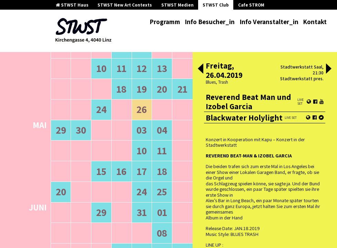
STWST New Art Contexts (125, 5)
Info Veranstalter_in (268, 21)
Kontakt (315, 21)
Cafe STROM (251, 5)
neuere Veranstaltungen (152, 52)
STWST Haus (72, 5)
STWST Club (216, 5)
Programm (165, 21)
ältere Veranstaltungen (86, 52)
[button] (200, 69)
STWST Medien (177, 5)
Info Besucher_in (210, 21)
